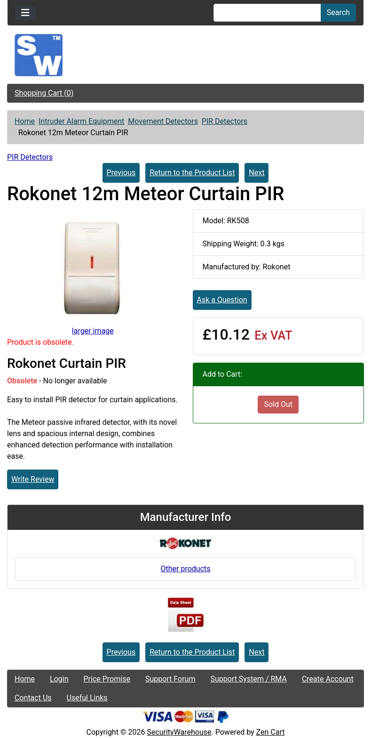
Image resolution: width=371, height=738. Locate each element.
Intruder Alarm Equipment (81, 121)
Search (338, 12)
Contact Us (33, 697)
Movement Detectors (163, 121)
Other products (185, 568)
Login (59, 678)
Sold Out (278, 404)
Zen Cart (270, 732)
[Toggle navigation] (25, 13)
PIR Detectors (224, 121)
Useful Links (87, 697)
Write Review (32, 479)
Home (25, 121)
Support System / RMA (248, 678)
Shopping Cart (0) (44, 93)
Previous (121, 172)
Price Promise (107, 678)
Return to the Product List (192, 172)
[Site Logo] (185, 55)
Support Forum (170, 678)
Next (256, 172)
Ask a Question (222, 299)
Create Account (328, 678)
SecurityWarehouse (179, 732)
